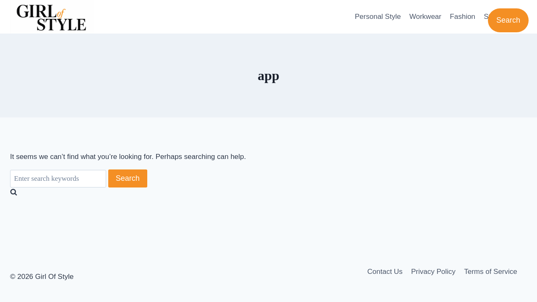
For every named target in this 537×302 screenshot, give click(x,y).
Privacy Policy (433, 272)
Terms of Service (490, 272)
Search (508, 20)
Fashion (462, 17)
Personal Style (378, 17)
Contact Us (385, 272)
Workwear (425, 17)
